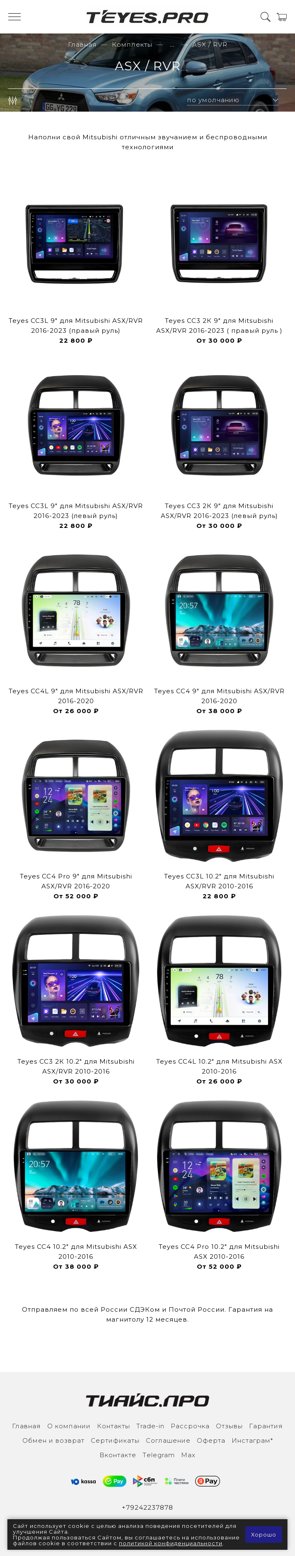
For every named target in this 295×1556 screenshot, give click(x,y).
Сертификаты (115, 1440)
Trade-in (150, 1426)
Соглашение (168, 1440)
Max (188, 1455)
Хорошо (263, 1534)
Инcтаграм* (252, 1440)
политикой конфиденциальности (170, 1543)
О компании (69, 1426)
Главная (82, 44)
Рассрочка (190, 1426)
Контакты (113, 1426)
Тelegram (159, 1455)
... (172, 44)
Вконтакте (117, 1455)
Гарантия (266, 1426)
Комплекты (132, 44)
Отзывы (229, 1426)
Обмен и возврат (53, 1440)
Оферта (211, 1440)
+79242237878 (147, 1507)
